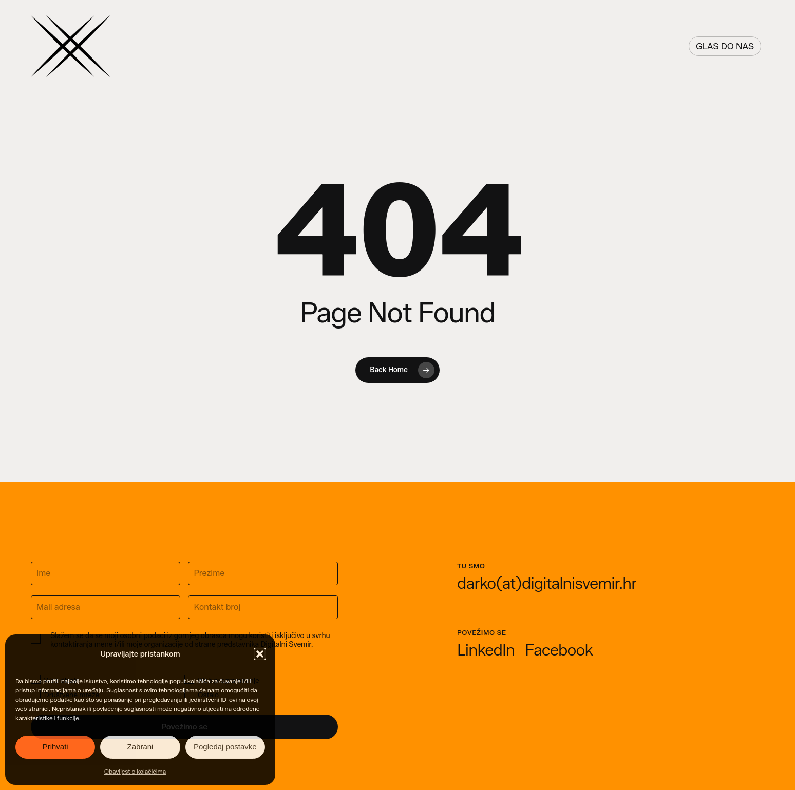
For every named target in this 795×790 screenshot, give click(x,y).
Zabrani (140, 746)
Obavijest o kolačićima (135, 771)
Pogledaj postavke (225, 746)
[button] (260, 654)
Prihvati (55, 746)
